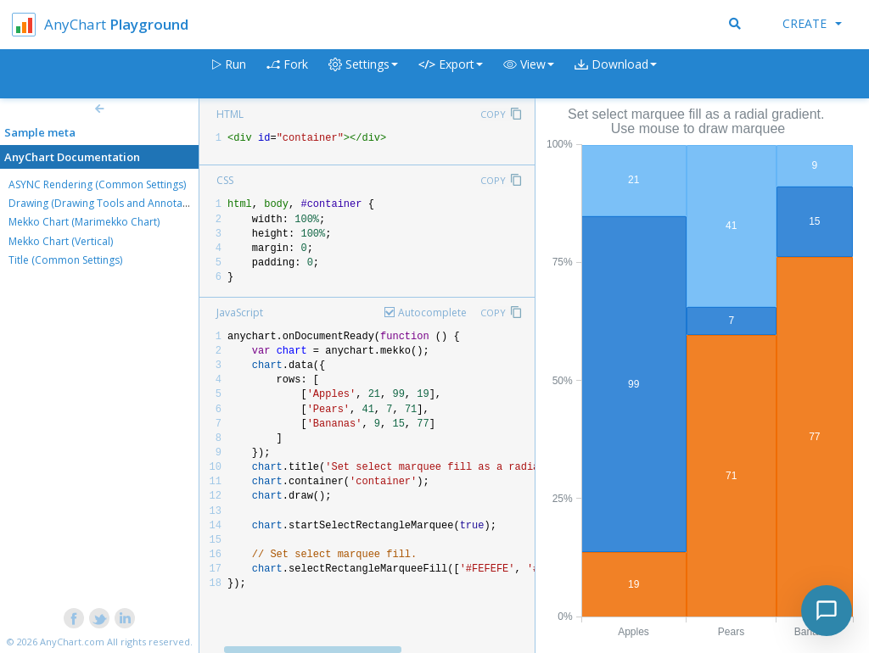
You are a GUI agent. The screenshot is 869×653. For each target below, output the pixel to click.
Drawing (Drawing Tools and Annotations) (108, 203)
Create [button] (812, 23)
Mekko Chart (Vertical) (60, 241)
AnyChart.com (72, 641)
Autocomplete (432, 312)
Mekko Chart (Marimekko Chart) (84, 222)
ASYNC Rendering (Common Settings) (97, 184)
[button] (528, 74)
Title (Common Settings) (65, 260)
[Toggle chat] (826, 610)
